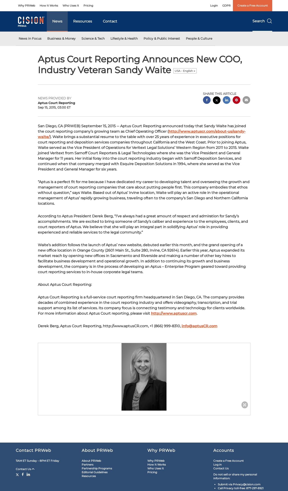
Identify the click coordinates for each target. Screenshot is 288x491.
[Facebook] (23, 474)
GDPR (226, 5)
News (57, 21)
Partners (87, 464)
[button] (144, 377)
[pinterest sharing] (236, 100)
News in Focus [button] (30, 38)
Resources (82, 21)
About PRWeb (91, 460)
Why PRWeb (26, 5)
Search (262, 21)
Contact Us (25, 469)
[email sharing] (246, 100)
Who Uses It (71, 5)
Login (214, 5)
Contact (110, 21)
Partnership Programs (97, 468)
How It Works (49, 5)
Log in (217, 464)
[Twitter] (18, 474)
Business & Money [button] (61, 38)
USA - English (185, 71)
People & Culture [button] (199, 38)
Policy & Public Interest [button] (162, 38)
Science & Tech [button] (93, 38)
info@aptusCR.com (199, 326)
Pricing (88, 5)
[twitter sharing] (216, 100)
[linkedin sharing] (226, 100)
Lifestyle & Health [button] (124, 38)
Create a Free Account (252, 5)
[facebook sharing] (207, 100)
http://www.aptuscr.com (174, 313)
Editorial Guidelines (95, 472)
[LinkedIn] (28, 474)
